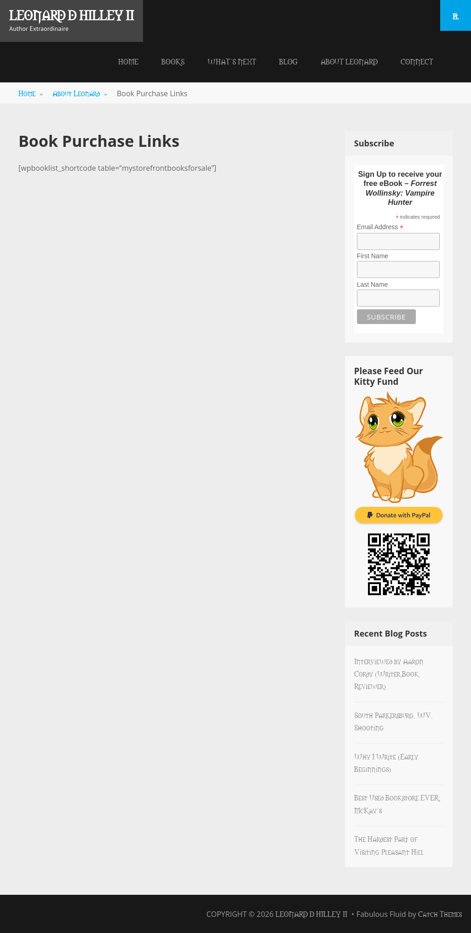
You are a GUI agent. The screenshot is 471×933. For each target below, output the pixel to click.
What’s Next (231, 61)
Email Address (380, 227)
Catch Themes (440, 914)
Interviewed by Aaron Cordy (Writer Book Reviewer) (389, 673)
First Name (372, 256)
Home (128, 61)
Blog (288, 61)
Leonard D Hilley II (71, 14)
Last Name (372, 284)
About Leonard (349, 61)
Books (172, 61)
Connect (417, 61)
